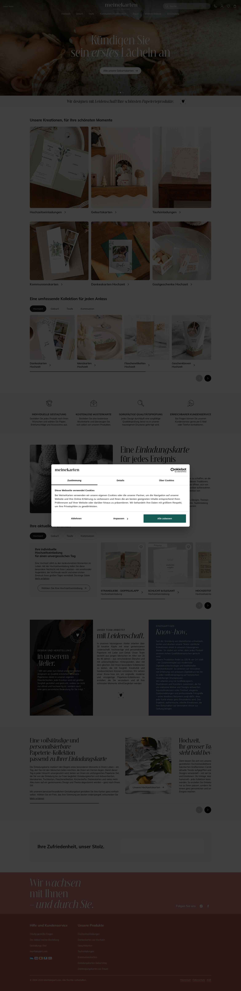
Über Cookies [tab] (166, 480)
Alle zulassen (164, 518)
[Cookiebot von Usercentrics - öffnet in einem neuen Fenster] (172, 470)
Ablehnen (76, 518)
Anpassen (120, 518)
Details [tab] (120, 480)
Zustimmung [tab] (74, 480)
